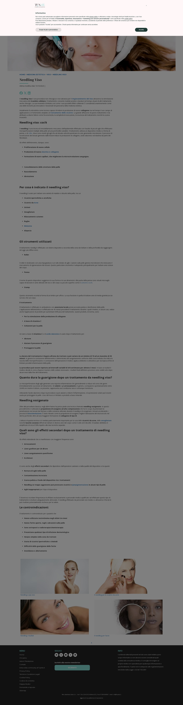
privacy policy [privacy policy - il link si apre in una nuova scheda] (93, 686)
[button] (146, 675)
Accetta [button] (141, 699)
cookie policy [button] (128, 688)
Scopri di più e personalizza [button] (48, 699)
